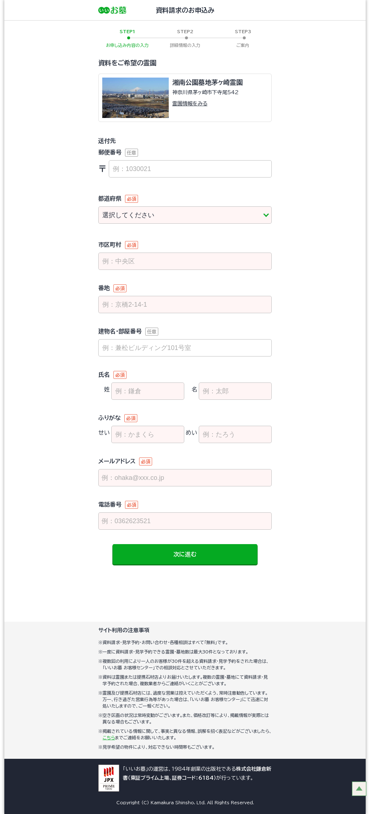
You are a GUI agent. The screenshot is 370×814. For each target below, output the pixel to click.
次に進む (185, 554)
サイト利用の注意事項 (124, 630)
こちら (109, 737)
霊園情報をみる (189, 103)
